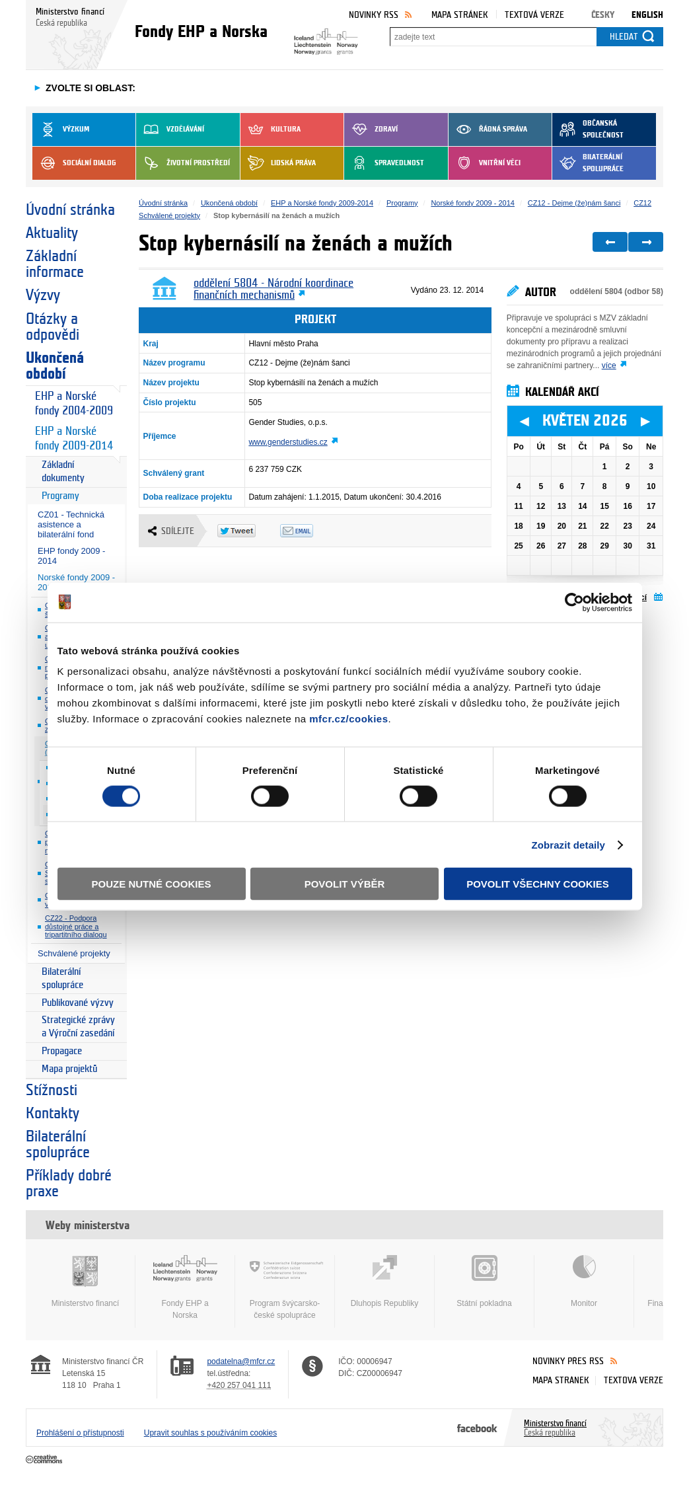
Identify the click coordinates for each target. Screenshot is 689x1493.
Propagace (62, 1051)
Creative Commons (45, 1460)
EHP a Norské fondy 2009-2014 (74, 438)
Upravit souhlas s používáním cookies (210, 1432)
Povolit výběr (345, 884)
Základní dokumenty (63, 471)
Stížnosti (51, 1090)
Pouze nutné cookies (151, 884)
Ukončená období (55, 366)
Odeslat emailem (311, 530)
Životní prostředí (183, 163)
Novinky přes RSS (568, 1361)
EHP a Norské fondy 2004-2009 (74, 403)
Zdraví (371, 129)
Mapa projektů (69, 1069)
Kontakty (52, 1113)
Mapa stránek (459, 15)
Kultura (270, 129)
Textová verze (534, 15)
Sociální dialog (74, 163)
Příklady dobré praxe (69, 1183)
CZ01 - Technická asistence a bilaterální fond (71, 524)
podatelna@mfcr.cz (241, 1361)
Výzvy (43, 295)
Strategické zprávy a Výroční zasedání (78, 1026)
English (647, 15)
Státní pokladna (484, 1281)
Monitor (584, 1281)
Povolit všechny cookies (537, 884)
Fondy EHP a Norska (185, 1287)
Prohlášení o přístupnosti (80, 1432)
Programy (60, 496)
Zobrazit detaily (568, 844)
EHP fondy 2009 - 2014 (71, 556)
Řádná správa (488, 129)
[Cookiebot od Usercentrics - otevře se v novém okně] (574, 602)
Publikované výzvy (78, 1003)
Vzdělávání (170, 129)
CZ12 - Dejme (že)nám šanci (574, 203)
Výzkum (60, 129)
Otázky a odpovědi (52, 327)
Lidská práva (278, 163)
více (609, 365)
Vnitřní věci (485, 163)
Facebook (477, 1427)
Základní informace (55, 264)
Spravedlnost (384, 163)
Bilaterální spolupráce (588, 163)
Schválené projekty (74, 953)
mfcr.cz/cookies (348, 718)
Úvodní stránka (70, 210)
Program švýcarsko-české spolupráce (284, 1287)
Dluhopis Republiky (384, 1281)
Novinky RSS (373, 15)
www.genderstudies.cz (287, 442)
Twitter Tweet (248, 530)
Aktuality (52, 233)
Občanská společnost (588, 129)
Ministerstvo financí (85, 1281)
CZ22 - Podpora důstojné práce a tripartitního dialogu (76, 926)
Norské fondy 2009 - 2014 (473, 203)
